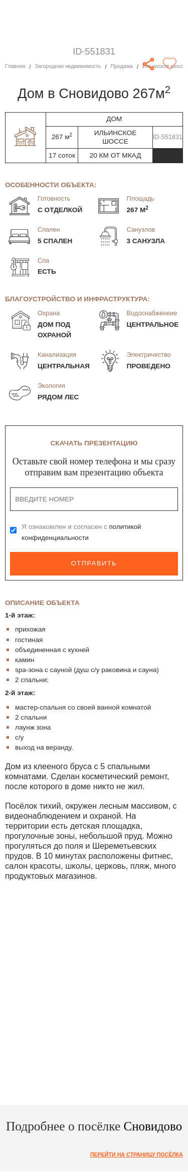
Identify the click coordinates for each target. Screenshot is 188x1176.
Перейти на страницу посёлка (135, 1154)
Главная (15, 67)
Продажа (123, 67)
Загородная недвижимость (69, 67)
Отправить (94, 563)
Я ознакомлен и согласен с (82, 532)
